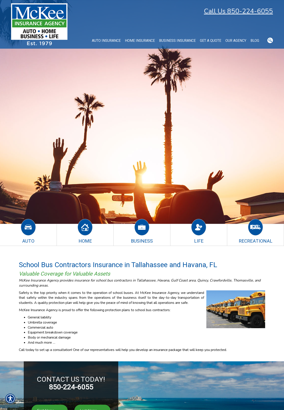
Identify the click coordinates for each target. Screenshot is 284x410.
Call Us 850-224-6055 (238, 11)
